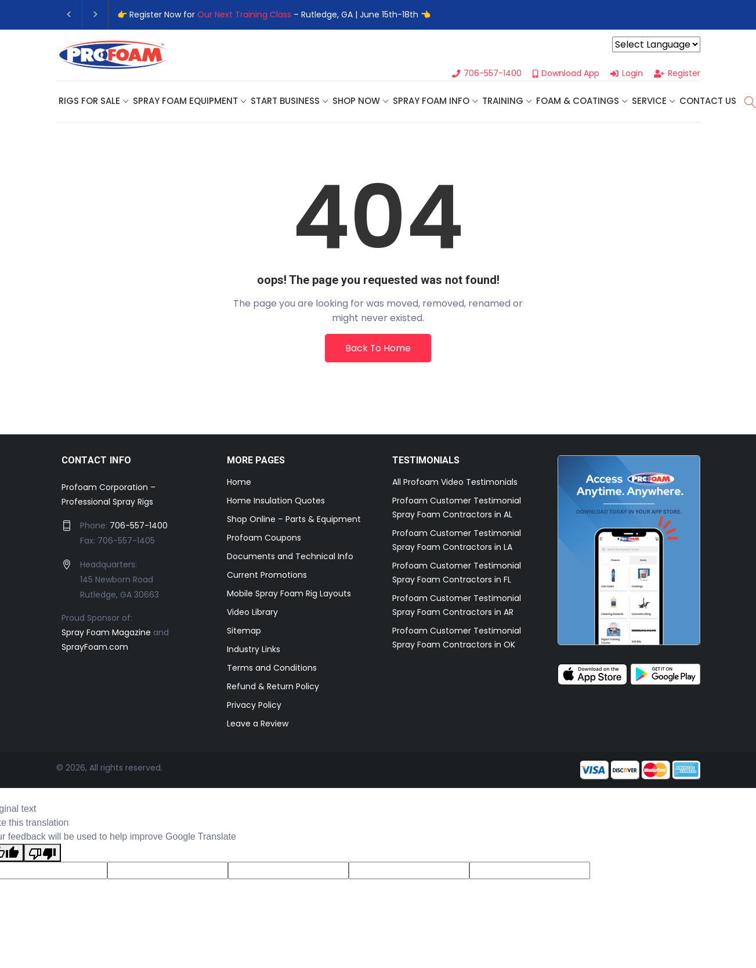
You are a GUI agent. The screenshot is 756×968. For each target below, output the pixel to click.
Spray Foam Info (431, 101)
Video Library (252, 613)
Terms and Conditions (272, 669)
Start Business (285, 101)
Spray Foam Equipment (185, 101)
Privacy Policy (254, 706)
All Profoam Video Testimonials (455, 483)
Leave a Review (257, 725)
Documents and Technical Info (290, 557)
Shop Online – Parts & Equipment (294, 520)
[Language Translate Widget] (656, 44)
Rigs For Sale (89, 101)
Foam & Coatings (577, 101)
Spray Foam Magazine (106, 633)
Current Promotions (267, 576)
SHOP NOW (356, 101)
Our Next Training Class (244, 14)
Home (239, 483)
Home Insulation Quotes (276, 502)
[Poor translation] (42, 854)
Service (649, 101)
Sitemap (244, 632)
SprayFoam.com (95, 648)
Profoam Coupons (264, 539)
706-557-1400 (139, 526)
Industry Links (253, 650)
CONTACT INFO (97, 461)
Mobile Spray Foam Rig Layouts (289, 594)
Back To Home (378, 348)
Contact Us (707, 101)
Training (502, 101)
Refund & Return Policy (273, 687)
